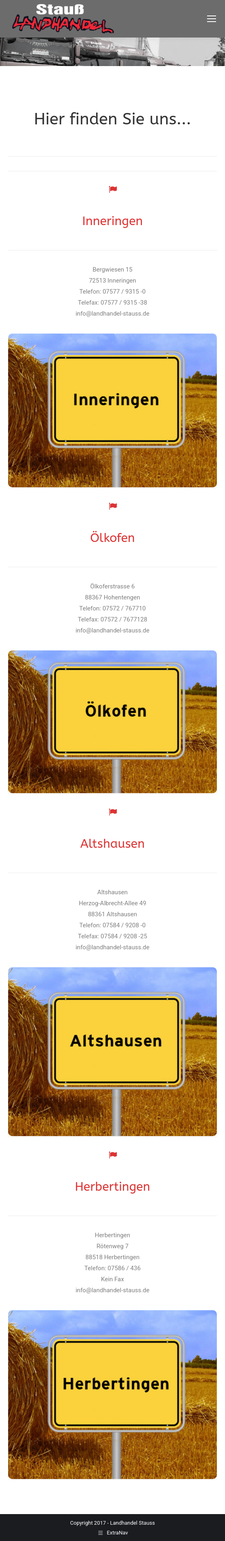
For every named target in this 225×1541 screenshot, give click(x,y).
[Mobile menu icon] (211, 18)
